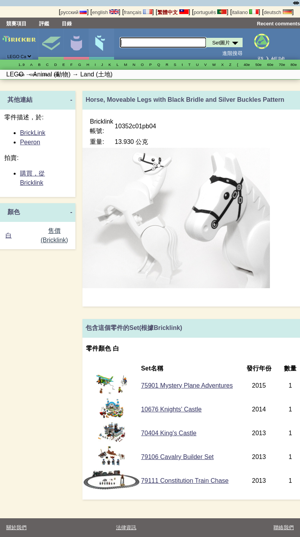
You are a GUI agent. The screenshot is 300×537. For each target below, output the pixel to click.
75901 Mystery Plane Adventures (187, 385)
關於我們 (16, 527)
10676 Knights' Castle (171, 409)
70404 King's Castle (168, 433)
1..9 (21, 64)
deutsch (278, 12)
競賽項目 (16, 24)
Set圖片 (50, 44)
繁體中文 (173, 12)
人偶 (76, 44)
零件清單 (101, 44)
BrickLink (32, 132)
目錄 (67, 24)
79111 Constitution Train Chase (185, 480)
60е (270, 64)
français (138, 12)
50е (258, 64)
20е (57, 75)
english (105, 12)
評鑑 (44, 24)
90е (21, 75)
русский (74, 12)
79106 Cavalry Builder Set (177, 457)
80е (294, 64)
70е (282, 64)
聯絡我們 (283, 527)
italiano (245, 12)
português (210, 12)
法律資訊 (126, 527)
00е (33, 75)
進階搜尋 (232, 53)
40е (247, 64)
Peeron (30, 142)
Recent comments (278, 24)
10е (45, 75)
